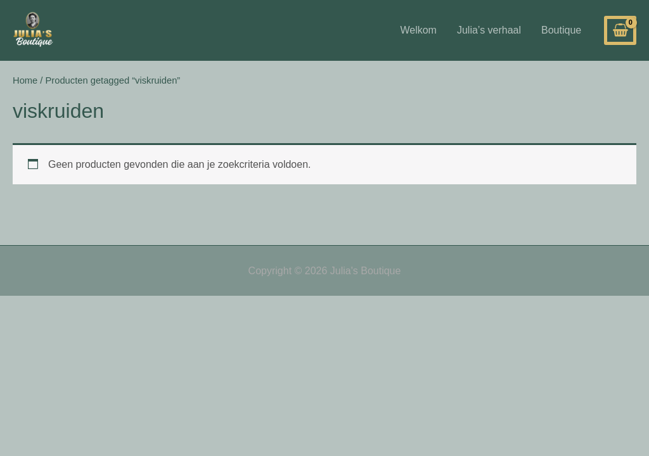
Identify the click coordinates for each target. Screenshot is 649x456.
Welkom (418, 30)
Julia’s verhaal (489, 30)
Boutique (561, 30)
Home (25, 80)
